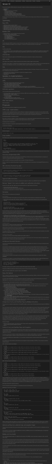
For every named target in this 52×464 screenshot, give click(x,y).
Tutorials (32, 1)
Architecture (12, 1)
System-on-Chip (27, 1)
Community (36, 1)
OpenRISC (3, 1)
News (8, 1)
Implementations (17, 1)
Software (22, 1)
